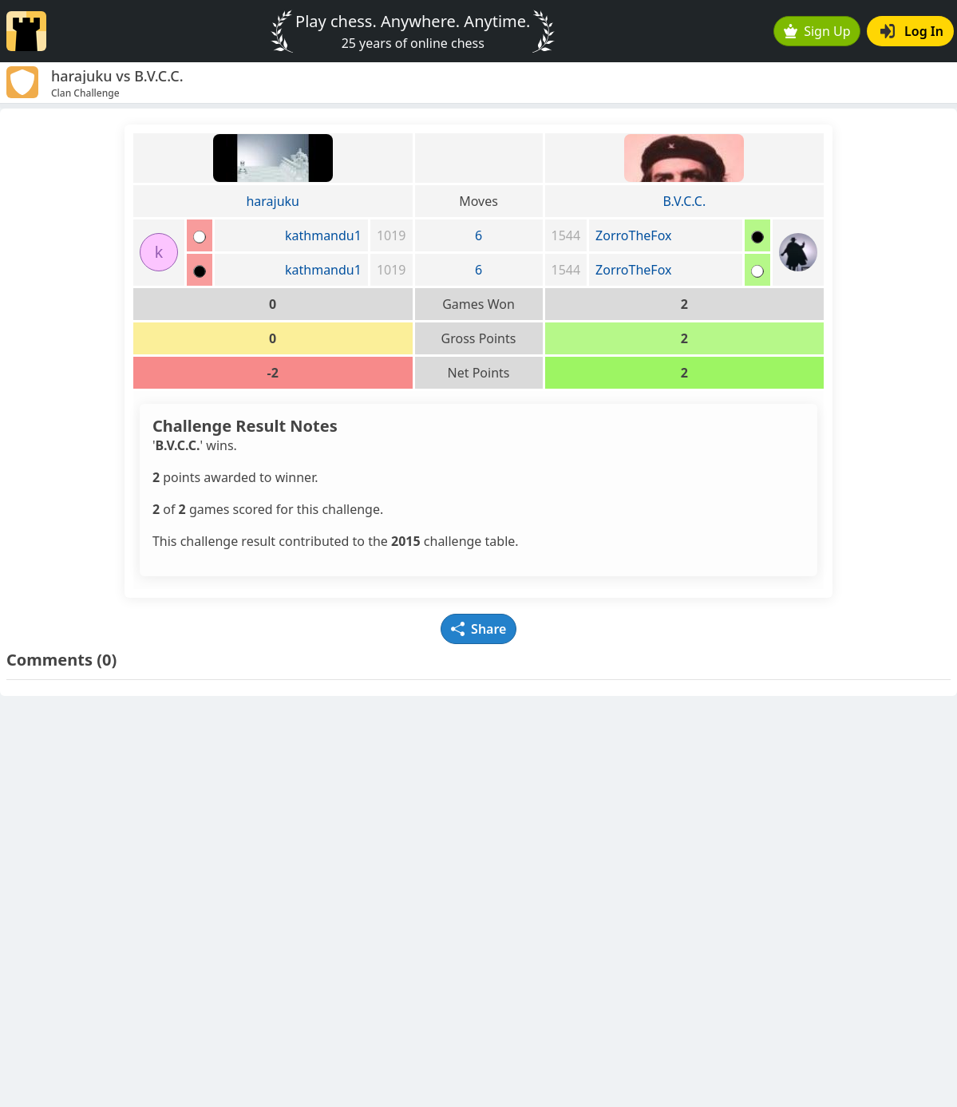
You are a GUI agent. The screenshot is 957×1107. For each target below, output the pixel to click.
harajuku (272, 201)
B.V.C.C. (684, 201)
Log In (911, 31)
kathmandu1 (323, 235)
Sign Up (817, 31)
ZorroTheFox (633, 235)
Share (479, 629)
